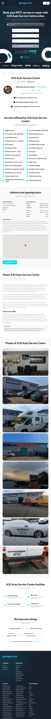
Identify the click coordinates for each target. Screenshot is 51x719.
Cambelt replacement (7, 706)
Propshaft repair (19, 710)
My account (18, 665)
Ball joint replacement (7, 691)
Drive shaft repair (19, 689)
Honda (30, 693)
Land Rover (31, 699)
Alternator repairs (6, 687)
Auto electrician (6, 689)
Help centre (18, 671)
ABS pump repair (6, 686)
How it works (5, 667)
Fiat (30, 689)
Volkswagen (31, 714)
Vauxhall (31, 712)
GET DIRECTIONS (9, 262)
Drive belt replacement (21, 687)
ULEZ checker (19, 676)
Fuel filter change (19, 695)
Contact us (5, 669)
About (4, 665)
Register (17, 667)
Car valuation (18, 680)
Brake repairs (5, 704)
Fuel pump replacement (21, 699)
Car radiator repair (6, 712)
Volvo (30, 715)
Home (5, 73)
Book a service (6, 695)
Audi (30, 686)
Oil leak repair (19, 706)
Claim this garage (31, 81)
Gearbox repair (19, 700)
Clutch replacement (7, 715)
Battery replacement (7, 693)
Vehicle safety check (20, 712)
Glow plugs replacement (21, 702)
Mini (30, 704)
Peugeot (31, 708)
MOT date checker (20, 674)
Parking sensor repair (20, 708)
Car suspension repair (7, 714)
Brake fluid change (7, 700)
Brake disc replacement (8, 699)
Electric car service (20, 691)
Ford (30, 691)
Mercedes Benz (32, 702)
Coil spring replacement (8, 717)
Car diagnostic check (7, 708)
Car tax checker (19, 678)
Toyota (30, 710)
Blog (17, 669)
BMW (30, 687)
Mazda (30, 700)
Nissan (30, 706)
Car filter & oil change (7, 710)
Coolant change (19, 686)
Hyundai (31, 695)
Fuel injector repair (20, 697)
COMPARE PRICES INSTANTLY (25, 46)
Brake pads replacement (8, 702)
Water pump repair (20, 714)
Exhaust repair (19, 693)
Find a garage (12, 73)
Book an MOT (6, 697)
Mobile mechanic (19, 704)
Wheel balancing (19, 715)
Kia (29, 697)
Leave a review (37, 641)
